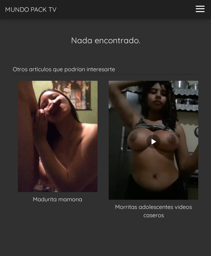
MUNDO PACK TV (30, 9)
